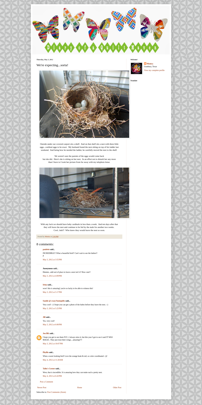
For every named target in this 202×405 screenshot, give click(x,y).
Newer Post (41, 387)
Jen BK (46, 333)
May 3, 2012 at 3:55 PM (52, 260)
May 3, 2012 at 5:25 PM (52, 308)
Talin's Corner (49, 369)
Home (79, 387)
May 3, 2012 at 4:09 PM (52, 276)
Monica (150, 64)
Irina (45, 285)
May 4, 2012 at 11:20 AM (53, 360)
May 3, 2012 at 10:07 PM (53, 344)
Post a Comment (46, 382)
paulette (46, 249)
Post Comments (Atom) (56, 392)
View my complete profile (154, 70)
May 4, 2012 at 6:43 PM (52, 376)
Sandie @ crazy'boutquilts (54, 301)
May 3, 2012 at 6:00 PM (52, 325)
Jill (44, 317)
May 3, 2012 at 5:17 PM (52, 292)
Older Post (117, 387)
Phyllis (45, 352)
